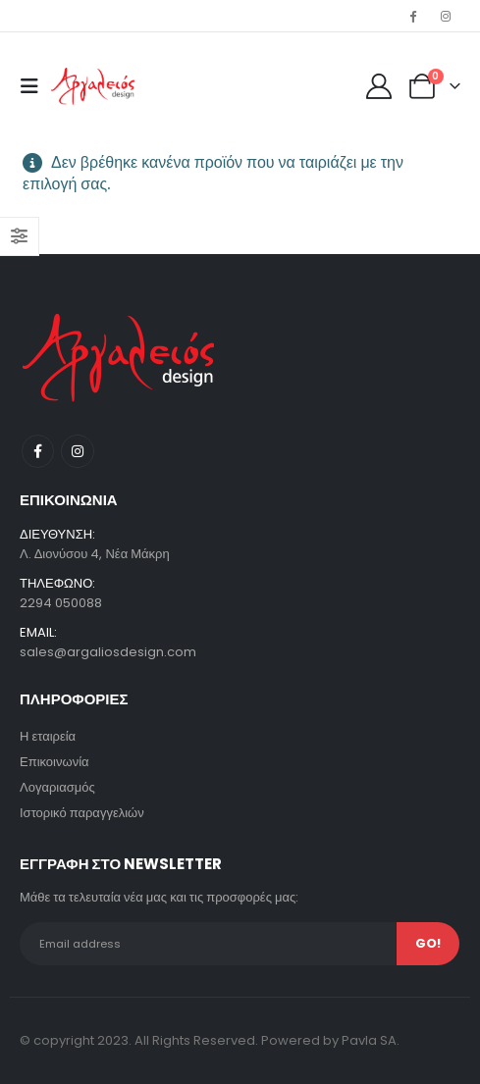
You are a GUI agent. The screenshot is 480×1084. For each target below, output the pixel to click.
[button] (35, 86)
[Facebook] (413, 15)
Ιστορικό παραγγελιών (82, 812)
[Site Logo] (92, 87)
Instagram (77, 451)
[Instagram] (445, 15)
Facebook (38, 451)
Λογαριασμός (57, 787)
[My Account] (379, 86)
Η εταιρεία (48, 736)
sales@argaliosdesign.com (108, 652)
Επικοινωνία (54, 761)
